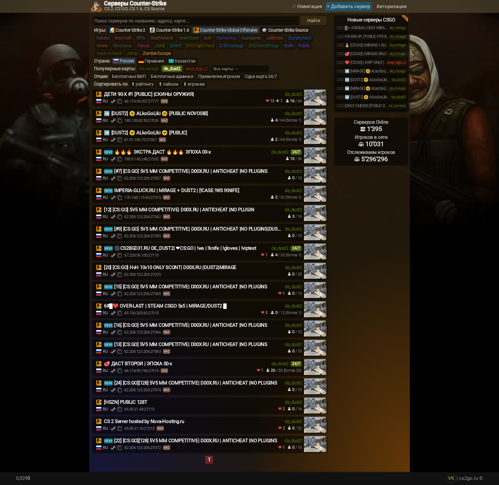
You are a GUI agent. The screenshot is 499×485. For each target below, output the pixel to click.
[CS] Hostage (231, 45)
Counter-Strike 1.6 (172, 30)
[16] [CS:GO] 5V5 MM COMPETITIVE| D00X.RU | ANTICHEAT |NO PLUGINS (190, 325)
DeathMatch (161, 37)
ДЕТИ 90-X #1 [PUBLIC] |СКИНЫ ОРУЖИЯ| (149, 94)
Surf (207, 37)
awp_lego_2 (196, 68)
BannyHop (226, 37)
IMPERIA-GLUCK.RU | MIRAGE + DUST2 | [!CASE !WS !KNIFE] (176, 190)
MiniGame (122, 45)
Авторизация (391, 6)
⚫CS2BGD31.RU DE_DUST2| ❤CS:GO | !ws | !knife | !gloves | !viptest (185, 248)
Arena (102, 45)
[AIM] (160, 45)
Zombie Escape (157, 53)
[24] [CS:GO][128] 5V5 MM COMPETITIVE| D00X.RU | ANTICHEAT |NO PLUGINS (195, 383)
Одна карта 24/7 (261, 76)
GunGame (251, 37)
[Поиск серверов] (195, 21)
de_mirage (148, 68)
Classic (143, 45)
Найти (313, 20)
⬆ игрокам (194, 84)
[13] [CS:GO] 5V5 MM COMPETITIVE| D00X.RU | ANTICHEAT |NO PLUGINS (190, 344)
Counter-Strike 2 (130, 30)
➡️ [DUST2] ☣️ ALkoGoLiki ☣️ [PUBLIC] (145, 133)
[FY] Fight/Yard (200, 45)
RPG (141, 37)
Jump (132, 53)
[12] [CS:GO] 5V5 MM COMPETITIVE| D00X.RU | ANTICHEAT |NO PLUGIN (179, 210)
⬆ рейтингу (142, 84)
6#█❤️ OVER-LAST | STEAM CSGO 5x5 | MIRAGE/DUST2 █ (165, 306)
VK (451, 478)
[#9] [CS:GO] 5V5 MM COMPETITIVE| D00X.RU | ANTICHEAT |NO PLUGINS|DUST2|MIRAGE (207, 229)
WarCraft (122, 37)
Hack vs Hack (109, 53)
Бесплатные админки (172, 76)
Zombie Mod (299, 37)
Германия (154, 61)
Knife (288, 45)
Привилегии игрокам (219, 76)
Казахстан (185, 61)
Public (303, 45)
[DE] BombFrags (264, 45)
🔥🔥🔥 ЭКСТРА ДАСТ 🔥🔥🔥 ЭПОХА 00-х (162, 152)
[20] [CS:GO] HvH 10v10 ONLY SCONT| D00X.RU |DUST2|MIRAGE (170, 267)
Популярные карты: (115, 68)
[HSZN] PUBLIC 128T (125, 402)
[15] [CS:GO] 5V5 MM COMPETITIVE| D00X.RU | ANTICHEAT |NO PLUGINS (190, 287)
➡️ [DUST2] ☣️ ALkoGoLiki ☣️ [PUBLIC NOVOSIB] (156, 113)
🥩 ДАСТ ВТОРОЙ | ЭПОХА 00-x (138, 364)
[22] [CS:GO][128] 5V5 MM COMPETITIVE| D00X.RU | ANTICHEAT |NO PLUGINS (195, 441)
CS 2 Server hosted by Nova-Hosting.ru (144, 421)
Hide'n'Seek (189, 37)
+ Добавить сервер (348, 6)
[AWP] (176, 45)
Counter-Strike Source (288, 30)
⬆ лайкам (168, 84)
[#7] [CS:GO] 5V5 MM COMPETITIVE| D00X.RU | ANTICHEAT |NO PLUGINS (190, 171)
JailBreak (274, 37)
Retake (103, 37)
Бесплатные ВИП (129, 76)
